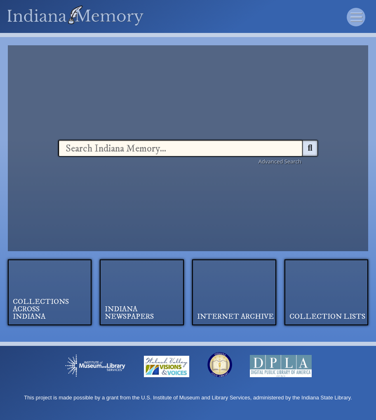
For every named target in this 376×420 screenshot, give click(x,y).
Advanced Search (279, 161)
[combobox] (181, 148)
